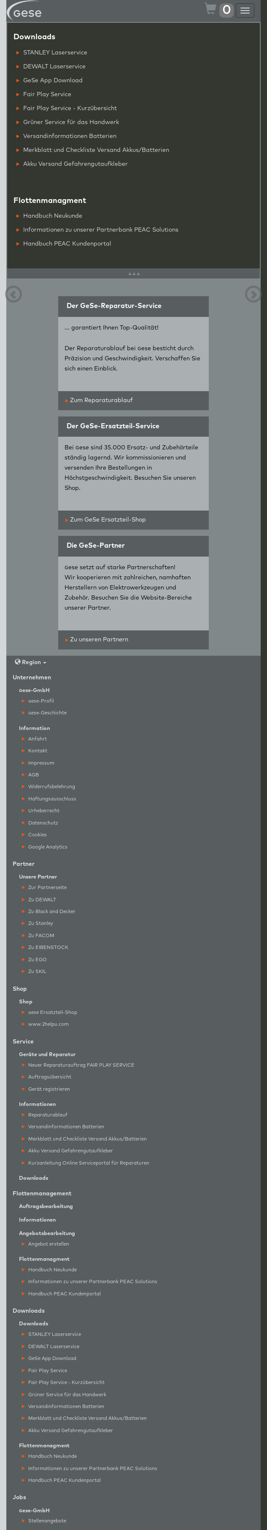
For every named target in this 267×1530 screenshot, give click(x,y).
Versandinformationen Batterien (66, 136)
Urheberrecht (40, 810)
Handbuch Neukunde (49, 216)
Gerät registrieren (46, 1089)
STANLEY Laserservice (51, 53)
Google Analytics (44, 847)
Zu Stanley (37, 923)
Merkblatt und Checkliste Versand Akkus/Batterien (92, 150)
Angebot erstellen (45, 1244)
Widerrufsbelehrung (48, 786)
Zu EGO (34, 959)
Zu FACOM (38, 935)
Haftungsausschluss (49, 799)
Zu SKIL (34, 971)
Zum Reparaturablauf (99, 400)
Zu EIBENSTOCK (45, 947)
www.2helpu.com (45, 1024)
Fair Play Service (43, 94)
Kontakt (34, 751)
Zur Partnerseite (44, 887)
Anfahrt (34, 739)
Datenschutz (40, 823)
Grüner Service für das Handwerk (67, 122)
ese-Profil (38, 701)
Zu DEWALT (39, 899)
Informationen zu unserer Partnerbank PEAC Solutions (97, 230)
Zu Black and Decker (49, 911)
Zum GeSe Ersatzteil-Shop (105, 520)
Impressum (38, 763)
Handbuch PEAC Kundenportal (63, 244)
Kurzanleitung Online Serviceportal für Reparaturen (85, 1163)
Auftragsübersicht (46, 1077)
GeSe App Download (49, 81)
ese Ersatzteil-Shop (49, 1012)
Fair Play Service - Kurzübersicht (66, 108)
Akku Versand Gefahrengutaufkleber (72, 164)
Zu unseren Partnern (96, 640)
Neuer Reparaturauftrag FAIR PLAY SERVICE (78, 1065)
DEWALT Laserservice (51, 67)
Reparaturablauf (44, 1115)
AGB (30, 775)
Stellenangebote (44, 1521)
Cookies (34, 835)
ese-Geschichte (44, 713)
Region (30, 662)
